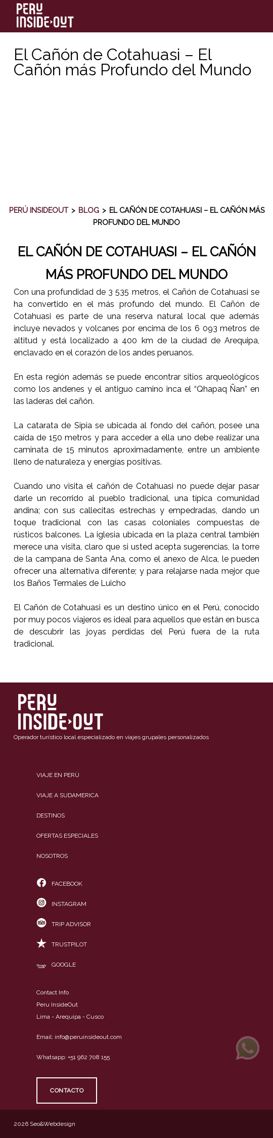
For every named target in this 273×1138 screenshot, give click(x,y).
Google (56, 964)
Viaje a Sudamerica (67, 795)
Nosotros (52, 855)
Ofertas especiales (67, 835)
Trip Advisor (63, 924)
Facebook (59, 883)
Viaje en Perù (57, 775)
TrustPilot (61, 944)
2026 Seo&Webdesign (44, 1123)
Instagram (61, 903)
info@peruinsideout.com (88, 1036)
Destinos (50, 815)
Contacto (66, 1090)
